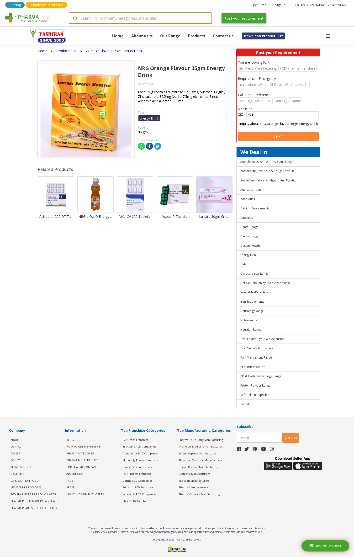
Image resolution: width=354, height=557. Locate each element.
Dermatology (249, 236)
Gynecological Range (254, 274)
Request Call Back (325, 546)
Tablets (245, 404)
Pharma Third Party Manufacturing (201, 440)
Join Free (258, 4)
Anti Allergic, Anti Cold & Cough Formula (267, 171)
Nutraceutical (249, 320)
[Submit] (74, 18)
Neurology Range (252, 311)
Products (196, 35)
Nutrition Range (250, 330)
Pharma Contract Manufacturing (199, 494)
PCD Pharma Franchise (137, 473)
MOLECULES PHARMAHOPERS (85, 494)
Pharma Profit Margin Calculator (35, 501)
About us (142, 35)
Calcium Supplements (254, 208)
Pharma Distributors (135, 501)
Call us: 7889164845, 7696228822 (321, 5)
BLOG (70, 440)
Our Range (170, 35)
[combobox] (140, 18)
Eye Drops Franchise (135, 440)
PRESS (70, 487)
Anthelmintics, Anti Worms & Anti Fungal (267, 162)
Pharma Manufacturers (193, 487)
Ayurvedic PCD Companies (139, 494)
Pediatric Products (252, 367)
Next (278, 136)
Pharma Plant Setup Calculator (34, 508)
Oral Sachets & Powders (256, 348)
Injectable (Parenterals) (255, 292)
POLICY (15, 460)
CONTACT (17, 446)
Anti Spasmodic (250, 190)
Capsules (246, 218)
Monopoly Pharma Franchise (140, 460)
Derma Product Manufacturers (198, 467)
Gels (243, 264)
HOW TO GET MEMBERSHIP (83, 446)
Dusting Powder (251, 246)
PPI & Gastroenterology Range (260, 376)
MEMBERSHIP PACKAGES (26, 487)
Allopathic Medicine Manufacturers (201, 460)
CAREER (15, 453)
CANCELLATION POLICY (25, 480)
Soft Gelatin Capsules (254, 395)
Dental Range (249, 227)
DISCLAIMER (18, 473)
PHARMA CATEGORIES (80, 453)
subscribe (291, 437)
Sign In (280, 5)
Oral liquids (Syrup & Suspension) (262, 339)
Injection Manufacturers (194, 480)
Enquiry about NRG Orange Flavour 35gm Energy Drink (278, 123)
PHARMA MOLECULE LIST (82, 460)
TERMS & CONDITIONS (25, 467)
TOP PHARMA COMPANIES (82, 467)
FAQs (69, 480)
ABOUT (15, 440)
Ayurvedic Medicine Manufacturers (201, 446)
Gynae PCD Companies (137, 467)
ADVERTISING (74, 473)
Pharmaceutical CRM (47, 5)
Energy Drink (248, 255)
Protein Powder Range (255, 385)
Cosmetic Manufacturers (194, 473)
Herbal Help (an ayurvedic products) (265, 283)
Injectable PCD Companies (139, 446)
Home (118, 35)
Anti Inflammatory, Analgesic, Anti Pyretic (267, 180)
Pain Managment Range (256, 357)
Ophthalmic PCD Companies (140, 453)
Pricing (16, 5)
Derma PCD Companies (137, 480)
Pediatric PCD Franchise (137, 487)
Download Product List (263, 36)
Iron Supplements (252, 302)
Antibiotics (247, 199)
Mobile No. (245, 109)
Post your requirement (244, 18)
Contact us (223, 35)
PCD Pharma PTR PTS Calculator (33, 494)
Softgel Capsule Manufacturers (198, 453)
